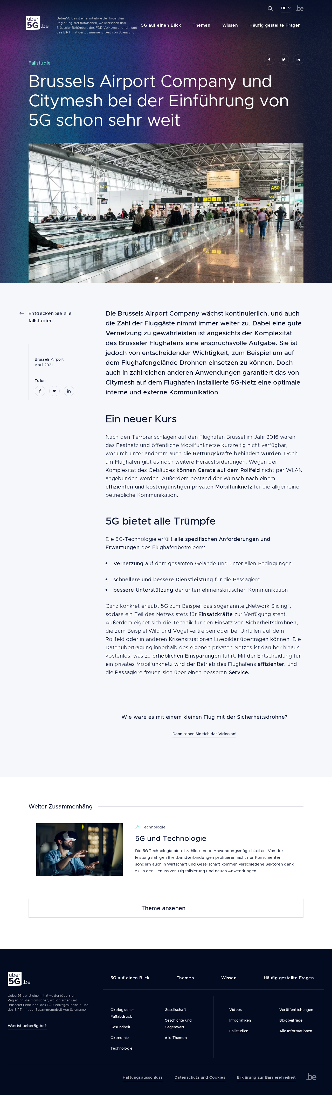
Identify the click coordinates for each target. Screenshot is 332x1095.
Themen (202, 25)
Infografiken (240, 1020)
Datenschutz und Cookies (200, 1077)
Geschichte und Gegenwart (178, 1023)
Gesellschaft (175, 1009)
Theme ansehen (163, 908)
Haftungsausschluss (143, 1077)
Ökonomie (119, 1037)
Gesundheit (120, 1027)
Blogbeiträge (290, 1020)
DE (284, 8)
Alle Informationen (295, 1031)
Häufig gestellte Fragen (275, 25)
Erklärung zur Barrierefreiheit (266, 1077)
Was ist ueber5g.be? (27, 1025)
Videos (235, 1009)
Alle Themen (176, 1037)
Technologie (121, 1048)
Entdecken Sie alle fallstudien (50, 317)
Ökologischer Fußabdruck (122, 1013)
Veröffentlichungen (296, 1009)
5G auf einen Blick (161, 25)
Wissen (230, 25)
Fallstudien (238, 1031)
